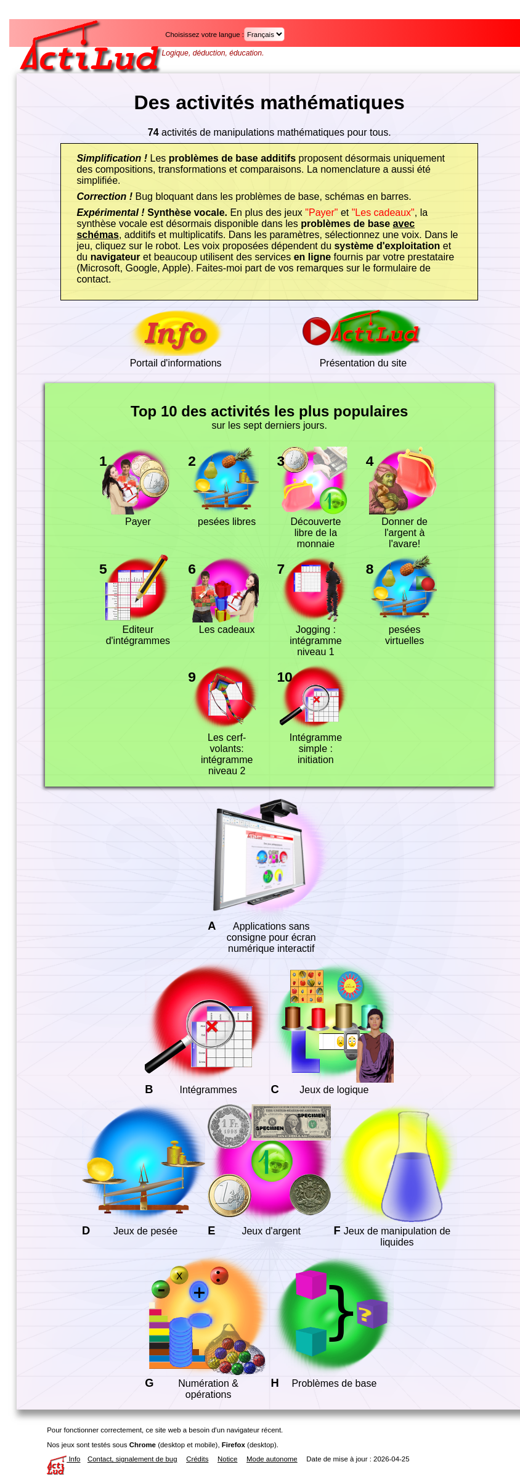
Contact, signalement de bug (132, 1459)
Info (63, 1459)
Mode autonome (272, 1459)
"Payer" (321, 212)
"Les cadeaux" (383, 212)
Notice (227, 1459)
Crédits (197, 1459)
